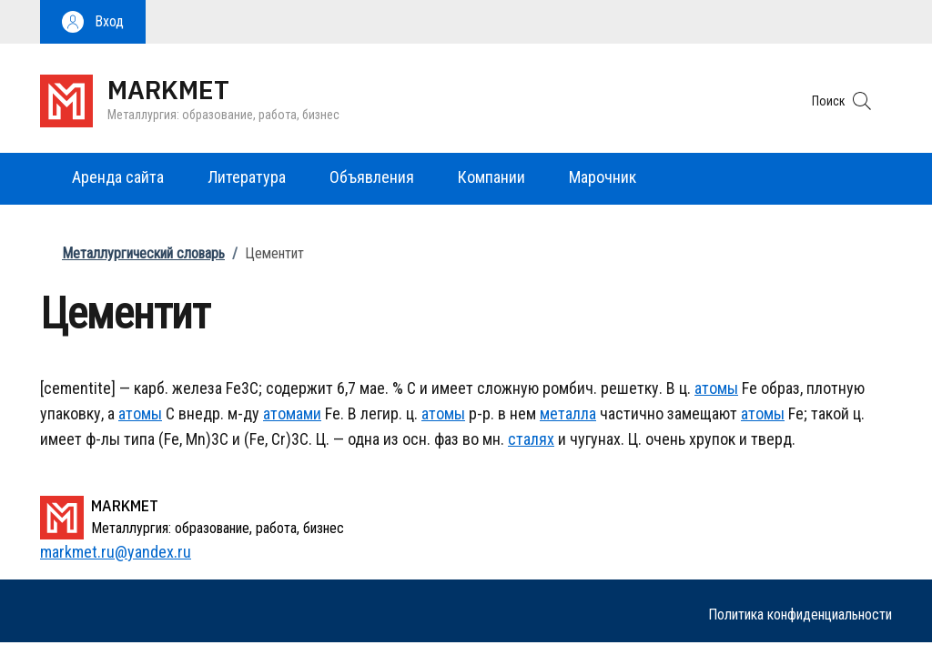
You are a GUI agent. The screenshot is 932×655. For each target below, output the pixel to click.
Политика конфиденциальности (800, 614)
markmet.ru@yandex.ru (115, 551)
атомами (292, 413)
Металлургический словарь (143, 253)
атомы (716, 388)
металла (568, 413)
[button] (93, 22)
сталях (531, 438)
